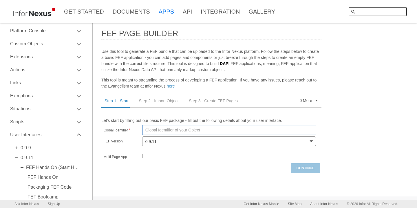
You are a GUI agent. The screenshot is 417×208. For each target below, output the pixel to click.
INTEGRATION (220, 11)
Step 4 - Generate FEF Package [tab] (277, 101)
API (187, 11)
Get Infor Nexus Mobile (261, 204)
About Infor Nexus (324, 204)
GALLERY (262, 11)
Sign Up (54, 204)
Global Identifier (116, 130)
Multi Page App (115, 157)
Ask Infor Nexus (26, 204)
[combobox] (229, 141)
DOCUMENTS (131, 11)
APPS (166, 11)
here (171, 86)
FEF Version (113, 141)
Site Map (294, 204)
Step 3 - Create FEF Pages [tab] (213, 101)
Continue (306, 168)
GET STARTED (84, 11)
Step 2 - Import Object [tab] (158, 101)
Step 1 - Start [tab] (116, 101)
